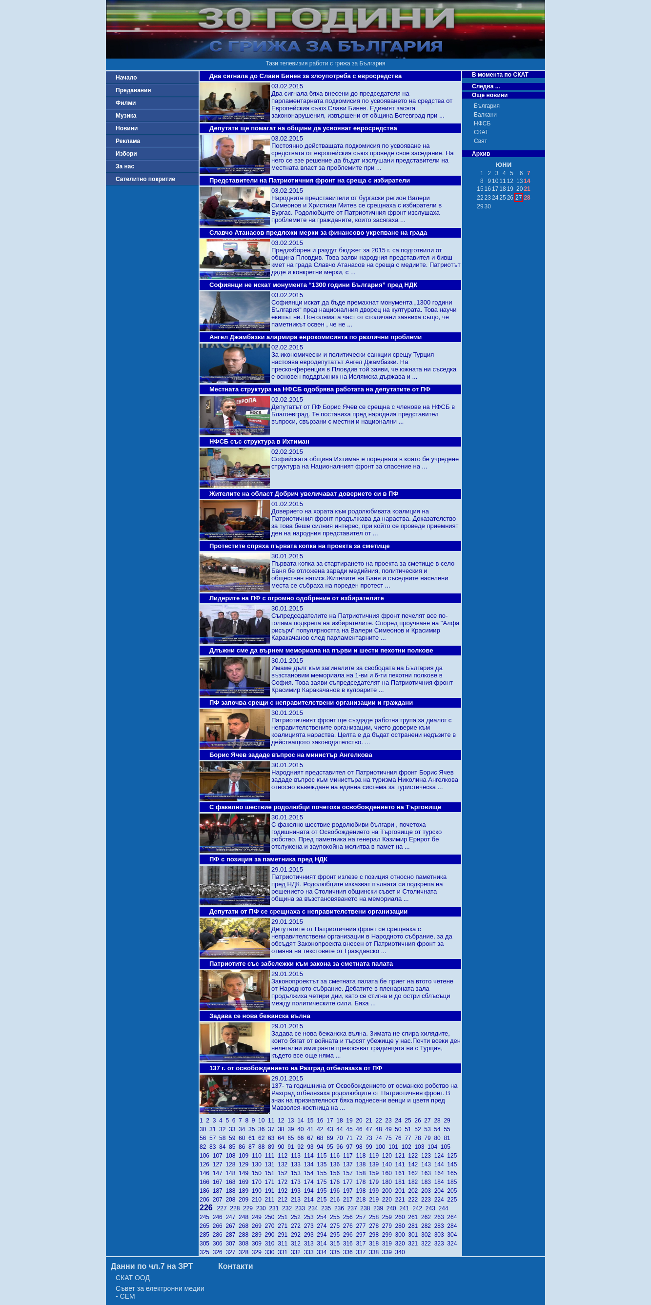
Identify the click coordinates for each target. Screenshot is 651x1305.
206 (206, 1199)
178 (362, 1182)
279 (388, 1226)
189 (245, 1190)
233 (301, 1208)
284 (452, 1226)
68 (321, 1138)
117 (349, 1155)
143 (427, 1164)
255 (336, 1217)
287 (232, 1234)
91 (292, 1146)
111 (271, 1155)
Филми (126, 103)
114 (310, 1155)
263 (441, 1217)
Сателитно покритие (145, 179)
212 (284, 1199)
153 (297, 1173)
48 (380, 1129)
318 (375, 1243)
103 (420, 1146)
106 (206, 1155)
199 (375, 1190)
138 (362, 1164)
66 (302, 1138)
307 (232, 1243)
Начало (126, 77)
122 (414, 1155)
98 (361, 1146)
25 (409, 1120)
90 (282, 1146)
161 (401, 1173)
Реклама (128, 141)
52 (419, 1129)
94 (321, 1146)
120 (388, 1155)
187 (219, 1190)
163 (427, 1173)
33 (234, 1129)
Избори (126, 153)
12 (282, 1120)
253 (310, 1217)
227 (223, 1208)
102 (408, 1146)
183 (427, 1182)
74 (380, 1138)
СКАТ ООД (133, 1278)
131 (271, 1164)
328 (245, 1252)
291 (284, 1234)
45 (351, 1129)
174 (310, 1182)
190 (258, 1190)
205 (452, 1190)
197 (349, 1190)
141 (401, 1164)
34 (243, 1129)
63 (273, 1138)
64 (282, 1138)
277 (362, 1226)
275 (336, 1226)
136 (336, 1164)
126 (206, 1164)
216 (336, 1199)
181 (401, 1182)
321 (414, 1243)
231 (275, 1208)
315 (336, 1243)
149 (245, 1173)
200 (388, 1190)
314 (323, 1243)
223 (427, 1199)
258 (375, 1217)
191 (271, 1190)
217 (349, 1199)
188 (232, 1190)
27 (429, 1120)
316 (349, 1243)
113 (297, 1155)
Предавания (133, 90)
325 (206, 1252)
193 (297, 1190)
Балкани (485, 114)
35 (253, 1129)
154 (310, 1173)
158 (362, 1173)
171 (271, 1182)
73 (370, 1138)
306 (219, 1243)
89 (273, 1146)
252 (297, 1217)
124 (441, 1155)
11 (273, 1120)
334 (323, 1252)
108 (232, 1155)
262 (427, 1217)
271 (284, 1226)
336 (349, 1252)
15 (312, 1120)
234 (315, 1208)
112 (284, 1155)
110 (258, 1155)
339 (388, 1252)
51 (409, 1129)
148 (232, 1173)
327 (232, 1252)
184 (441, 1182)
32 (224, 1129)
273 (310, 1226)
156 (336, 1173)
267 (232, 1226)
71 (351, 1138)
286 (219, 1234)
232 (288, 1208)
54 (439, 1129)
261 (414, 1217)
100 (381, 1146)
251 (284, 1217)
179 (375, 1182)
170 (258, 1182)
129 (245, 1164)
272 (297, 1226)
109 (245, 1155)
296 (349, 1234)
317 (362, 1243)
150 (258, 1173)
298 (375, 1234)
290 (271, 1234)
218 (362, 1199)
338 (375, 1252)
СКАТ (481, 132)
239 (380, 1208)
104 (434, 1146)
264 (452, 1217)
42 (321, 1129)
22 (380, 1120)
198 (362, 1190)
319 (388, 1243)
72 (361, 1138)
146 (206, 1173)
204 (441, 1190)
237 (354, 1208)
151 (271, 1173)
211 (271, 1199)
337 (362, 1252)
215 (323, 1199)
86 (243, 1146)
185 (452, 1182)
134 (310, 1164)
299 (388, 1234)
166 (206, 1182)
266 (219, 1226)
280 (401, 1226)
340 (401, 1252)
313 (310, 1243)
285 (206, 1234)
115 (323, 1155)
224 (441, 1199)
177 (349, 1182)
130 (258, 1164)
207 (219, 1199)
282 (427, 1226)
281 (414, 1226)
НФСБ (482, 123)
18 (341, 1120)
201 (401, 1190)
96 (341, 1146)
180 (388, 1182)
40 (302, 1129)
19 (351, 1120)
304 (452, 1234)
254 (323, 1217)
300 (401, 1234)
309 (258, 1243)
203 (427, 1190)
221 (401, 1199)
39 (292, 1129)
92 (302, 1146)
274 (323, 1226)
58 (224, 1138)
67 (312, 1138)
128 (232, 1164)
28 (439, 1120)
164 (441, 1173)
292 (297, 1234)
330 (271, 1252)
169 (245, 1182)
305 (206, 1243)
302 (427, 1234)
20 (361, 1120)
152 (284, 1173)
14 (302, 1120)
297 (362, 1234)
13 (292, 1120)
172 (284, 1182)
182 (414, 1182)
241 (405, 1208)
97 (351, 1146)
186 (206, 1190)
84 (224, 1146)
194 (310, 1190)
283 (441, 1226)
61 (253, 1138)
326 (219, 1252)
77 (409, 1138)
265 (206, 1226)
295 (336, 1234)
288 (245, 1234)
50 (400, 1129)
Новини (127, 128)
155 (323, 1173)
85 (234, 1146)
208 (232, 1199)
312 (297, 1243)
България (487, 105)
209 (245, 1199)
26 (419, 1120)
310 (271, 1243)
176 (336, 1182)
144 (441, 1164)
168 (232, 1182)
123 (427, 1155)
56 (204, 1138)
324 (452, 1243)
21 (370, 1120)
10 (263, 1120)
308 (245, 1243)
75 (390, 1138)
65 (292, 1138)
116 (336, 1155)
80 (439, 1138)
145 (452, 1164)
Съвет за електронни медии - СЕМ (160, 1292)
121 (401, 1155)
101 (395, 1146)
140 (388, 1164)
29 (448, 1120)
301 (414, 1234)
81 (448, 1138)
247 (232, 1217)
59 (234, 1138)
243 (432, 1208)
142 (414, 1164)
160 (388, 1173)
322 (427, 1243)
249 (258, 1217)
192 (284, 1190)
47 (370, 1129)
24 (400, 1120)
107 (219, 1155)
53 (429, 1129)
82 (204, 1146)
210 (258, 1199)
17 (331, 1120)
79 (429, 1138)
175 (323, 1182)
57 (214, 1138)
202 (414, 1190)
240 (393, 1208)
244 (444, 1208)
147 (219, 1173)
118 (362, 1155)
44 (341, 1129)
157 (349, 1173)
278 (375, 1226)
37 (273, 1129)
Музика (126, 115)
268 (245, 1226)
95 (331, 1146)
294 (323, 1234)
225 (452, 1199)
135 (323, 1164)
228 (236, 1208)
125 (452, 1155)
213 (297, 1199)
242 (419, 1208)
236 (340, 1208)
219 (375, 1199)
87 (253, 1146)
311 (284, 1243)
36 (263, 1129)
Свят (480, 141)
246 (219, 1217)
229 (249, 1208)
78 (419, 1138)
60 (243, 1138)
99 (370, 1146)
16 (321, 1120)
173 (297, 1182)
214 (310, 1199)
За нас (125, 166)
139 (375, 1164)
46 (361, 1129)
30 (204, 1129)
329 (258, 1252)
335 (336, 1252)
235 (327, 1208)
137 (349, 1164)
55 (448, 1129)
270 (271, 1226)
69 (331, 1138)
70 (341, 1138)
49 (390, 1129)
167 (219, 1182)
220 (388, 1199)
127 (219, 1164)
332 (297, 1252)
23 (390, 1120)
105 (446, 1146)
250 (271, 1217)
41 (312, 1129)
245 (206, 1217)
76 (400, 1138)
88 (263, 1146)
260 (401, 1217)
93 (312, 1146)
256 (349, 1217)
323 (441, 1243)
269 (258, 1226)
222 (414, 1199)
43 (331, 1129)
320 (401, 1243)
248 (245, 1217)
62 (263, 1138)
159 (375, 1173)
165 (452, 1173)
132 (284, 1164)
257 (362, 1217)
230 (262, 1208)
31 (214, 1129)
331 (284, 1252)
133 (297, 1164)
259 (388, 1217)
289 (258, 1234)
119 (375, 1155)
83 (214, 1146)
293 (310, 1234)
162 (414, 1173)
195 (323, 1190)
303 (441, 1234)
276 (349, 1226)
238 (366, 1208)
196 (336, 1190)
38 (282, 1129)
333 (310, 1252)
